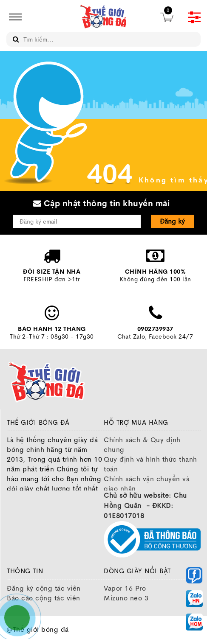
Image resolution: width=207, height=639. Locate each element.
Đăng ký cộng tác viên (44, 588)
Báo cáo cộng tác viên (43, 598)
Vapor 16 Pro (125, 588)
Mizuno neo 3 (126, 598)
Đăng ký (172, 221)
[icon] (12, 17)
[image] (103, 17)
